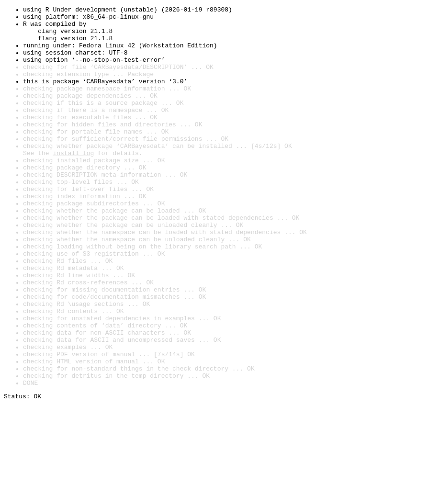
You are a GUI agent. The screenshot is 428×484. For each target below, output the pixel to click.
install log (73, 183)
